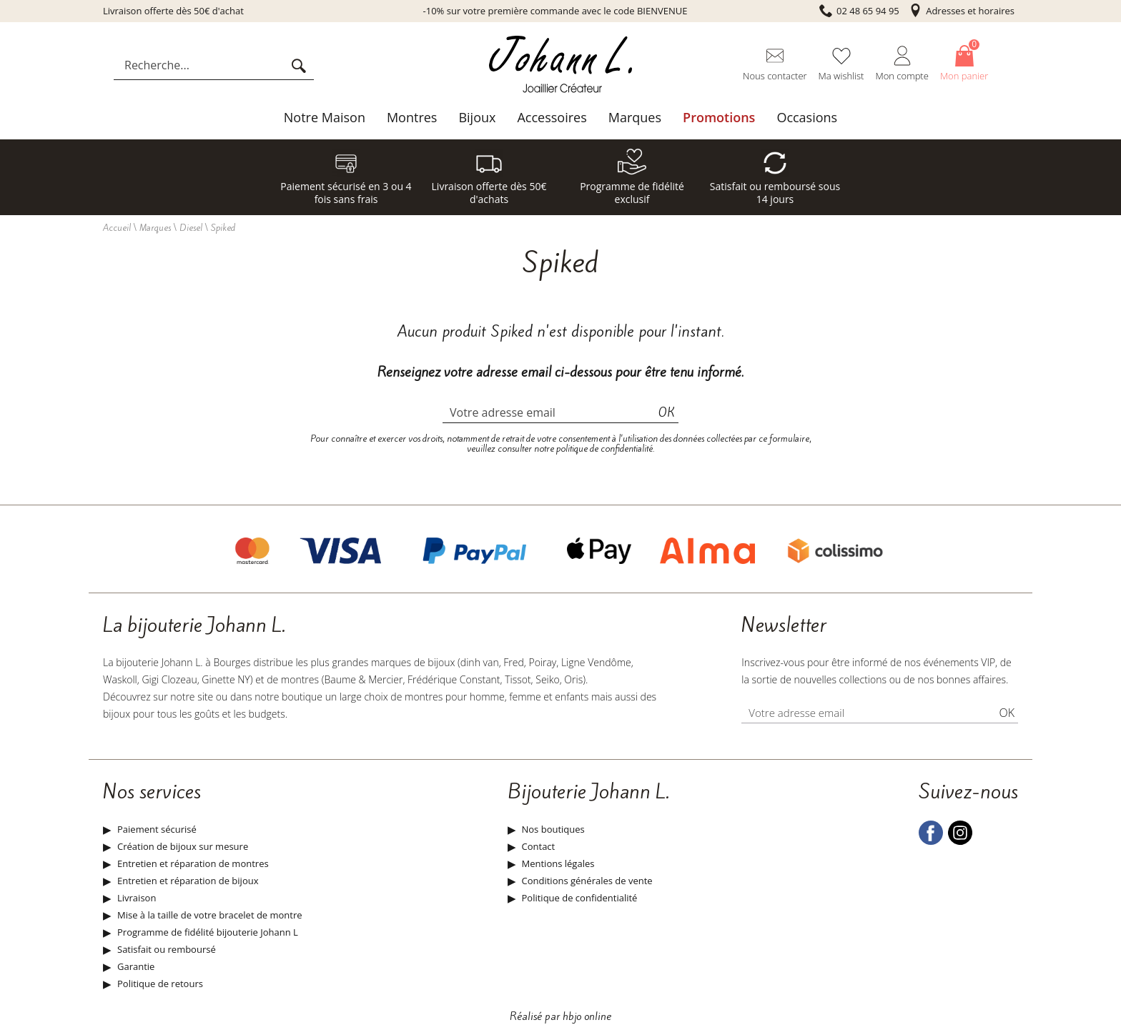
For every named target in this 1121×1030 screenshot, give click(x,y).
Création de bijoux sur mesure (182, 846)
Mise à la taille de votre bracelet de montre (209, 914)
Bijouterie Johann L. (588, 792)
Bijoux (476, 117)
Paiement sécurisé (157, 829)
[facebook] (931, 842)
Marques (634, 117)
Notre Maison (324, 117)
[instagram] (960, 842)
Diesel (190, 228)
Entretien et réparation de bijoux (187, 880)
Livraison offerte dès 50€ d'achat (173, 10)
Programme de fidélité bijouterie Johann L (207, 932)
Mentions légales (558, 863)
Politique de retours (160, 983)
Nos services (152, 792)
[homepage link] (560, 65)
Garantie (135, 966)
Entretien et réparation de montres (193, 863)
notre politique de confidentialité (593, 448)
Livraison (136, 897)
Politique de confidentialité (580, 897)
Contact (538, 846)
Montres (412, 117)
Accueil (117, 228)
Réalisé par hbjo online (560, 1016)
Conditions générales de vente (587, 880)
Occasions (806, 117)
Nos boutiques (553, 829)
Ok (666, 412)
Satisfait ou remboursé (166, 949)
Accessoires (551, 117)
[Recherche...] (202, 65)
